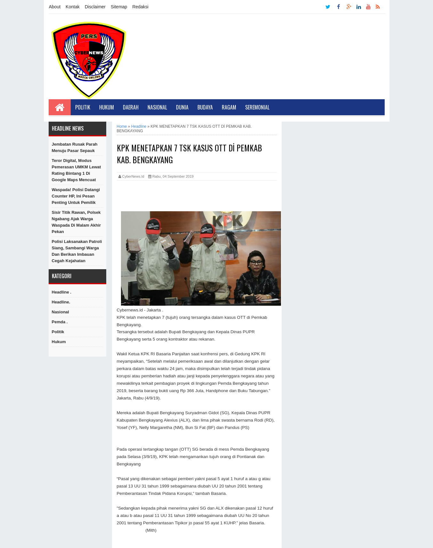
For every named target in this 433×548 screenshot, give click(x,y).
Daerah (131, 107)
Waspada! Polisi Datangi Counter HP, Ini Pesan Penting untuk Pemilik (76, 196)
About (55, 6)
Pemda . (60, 321)
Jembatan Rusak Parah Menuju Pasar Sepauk (75, 147)
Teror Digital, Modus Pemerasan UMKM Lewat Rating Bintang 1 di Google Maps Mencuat (76, 170)
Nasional (157, 107)
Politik (82, 107)
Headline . (61, 292)
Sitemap (119, 6)
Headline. (61, 302)
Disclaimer (95, 6)
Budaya (205, 107)
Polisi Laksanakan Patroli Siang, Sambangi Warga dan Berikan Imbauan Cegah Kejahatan (77, 251)
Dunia (182, 107)
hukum (59, 341)
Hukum (106, 107)
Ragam (229, 107)
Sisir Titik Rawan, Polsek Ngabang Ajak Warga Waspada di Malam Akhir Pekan (76, 222)
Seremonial (257, 107)
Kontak (73, 6)
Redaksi (140, 6)
